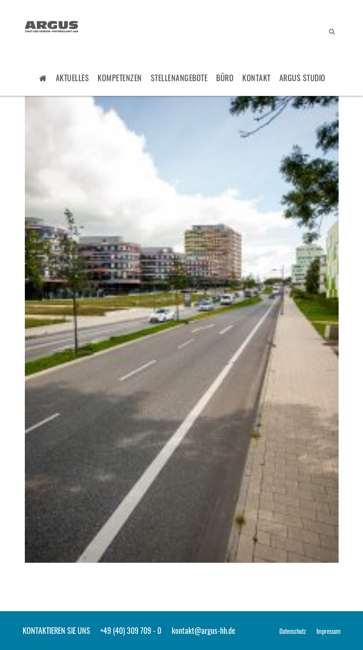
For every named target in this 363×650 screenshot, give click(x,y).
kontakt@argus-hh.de (203, 630)
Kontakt (256, 77)
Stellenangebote (179, 77)
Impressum (328, 631)
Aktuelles (72, 77)
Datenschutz (292, 631)
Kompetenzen (120, 77)
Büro (225, 77)
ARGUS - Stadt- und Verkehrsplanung (51, 27)
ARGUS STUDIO (302, 77)
